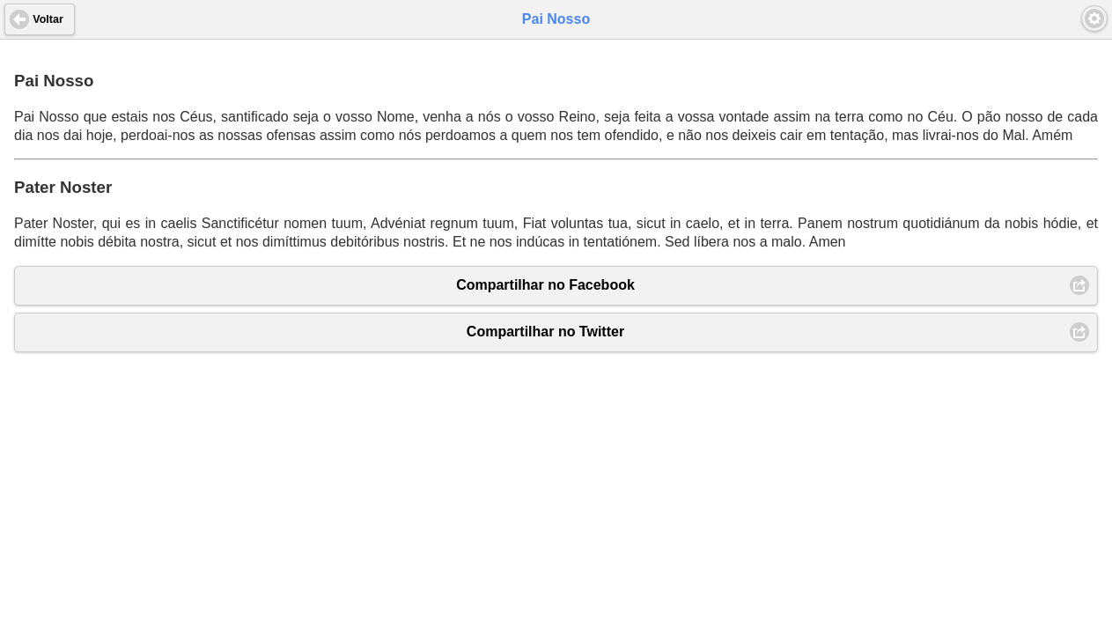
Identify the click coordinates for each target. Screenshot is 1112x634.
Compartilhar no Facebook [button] (545, 284)
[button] (1094, 18)
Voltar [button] (48, 19)
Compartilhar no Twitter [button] (545, 331)
